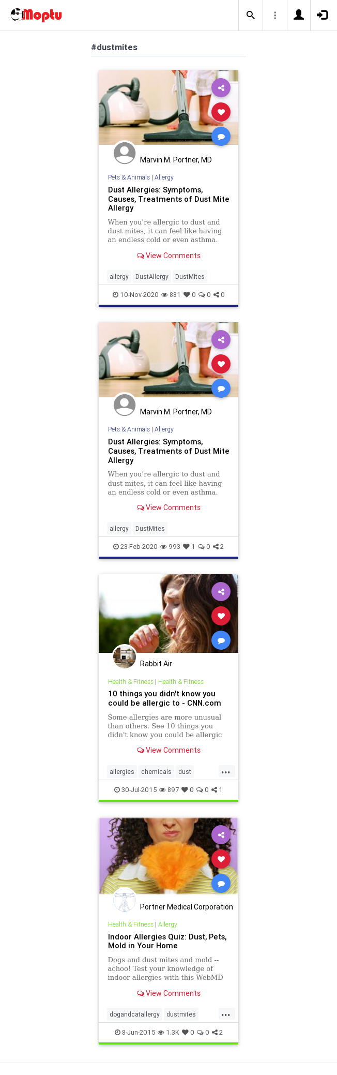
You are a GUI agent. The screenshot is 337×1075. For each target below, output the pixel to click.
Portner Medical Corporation (186, 907)
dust (184, 771)
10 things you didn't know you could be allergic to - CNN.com (164, 698)
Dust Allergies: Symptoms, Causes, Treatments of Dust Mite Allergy (168, 199)
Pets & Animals (129, 177)
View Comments (169, 255)
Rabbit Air (156, 663)
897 (169, 789)
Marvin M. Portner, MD (176, 160)
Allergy (164, 177)
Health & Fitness (131, 681)
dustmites (181, 1014)
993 (170, 546)
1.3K (168, 1032)
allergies (122, 771)
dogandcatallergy (135, 1014)
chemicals (156, 771)
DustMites (190, 276)
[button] (250, 15)
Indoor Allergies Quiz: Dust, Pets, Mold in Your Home (167, 941)
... (226, 771)
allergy (119, 276)
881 (171, 294)
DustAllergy (151, 276)
